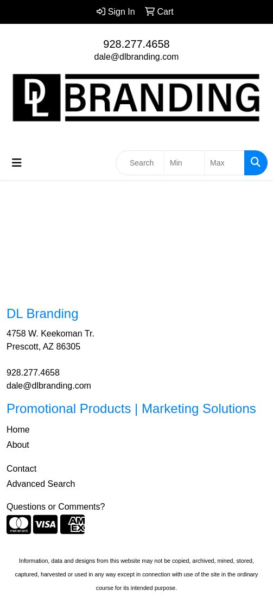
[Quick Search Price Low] (184, 162)
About (18, 444)
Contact (21, 468)
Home (18, 429)
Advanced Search (41, 483)
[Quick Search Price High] (224, 162)
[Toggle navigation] (16, 162)
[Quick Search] (140, 162)
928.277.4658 (136, 44)
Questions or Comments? (56, 506)
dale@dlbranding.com (136, 56)
